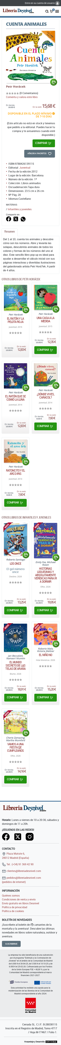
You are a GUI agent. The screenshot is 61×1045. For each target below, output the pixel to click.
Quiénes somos (11, 895)
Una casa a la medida (45, 319)
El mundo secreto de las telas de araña (15, 665)
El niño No (45, 655)
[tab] (10, 232)
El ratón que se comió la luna (15, 398)
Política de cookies (13, 911)
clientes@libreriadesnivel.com (21, 871)
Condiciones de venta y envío (19, 899)
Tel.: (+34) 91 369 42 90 (18, 864)
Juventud (24, 167)
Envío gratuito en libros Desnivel (20, 903)
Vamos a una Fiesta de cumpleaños (15, 747)
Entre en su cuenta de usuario (42, 3)
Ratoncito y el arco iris (15, 472)
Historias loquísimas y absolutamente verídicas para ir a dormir (45, 575)
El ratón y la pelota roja (15, 320)
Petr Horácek (16, 86)
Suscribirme (11, 943)
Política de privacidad (14, 907)
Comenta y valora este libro (22, 97)
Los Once (15, 563)
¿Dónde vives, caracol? (45, 396)
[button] (47, 11)
